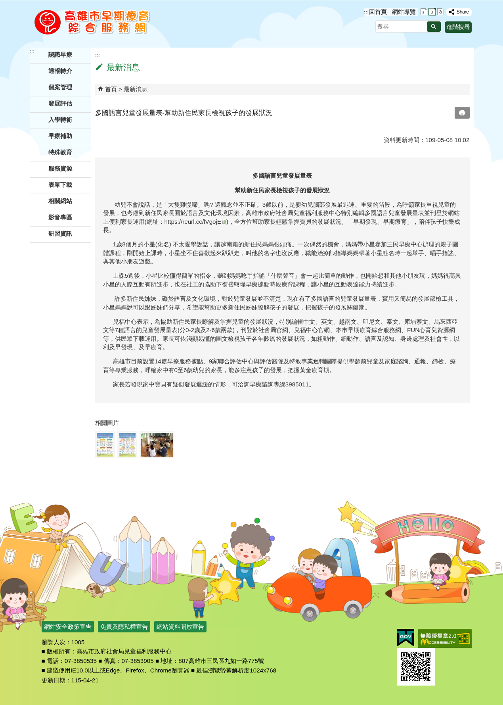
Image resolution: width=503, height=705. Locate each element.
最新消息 (135, 89)
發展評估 (60, 103)
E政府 (405, 638)
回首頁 (378, 11)
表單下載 (60, 184)
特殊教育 (60, 152)
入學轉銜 (60, 119)
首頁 (111, 89)
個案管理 (60, 87)
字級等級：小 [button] (424, 11)
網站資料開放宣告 (180, 626)
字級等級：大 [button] (440, 11)
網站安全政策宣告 (68, 626)
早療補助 (60, 136)
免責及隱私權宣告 (124, 626)
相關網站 (60, 201)
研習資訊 (60, 233)
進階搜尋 (458, 26)
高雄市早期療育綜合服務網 (92, 22)
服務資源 (60, 168)
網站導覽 (404, 11)
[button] (434, 26)
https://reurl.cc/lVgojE (195, 221)
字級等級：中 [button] (432, 11)
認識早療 (60, 54)
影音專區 (60, 217)
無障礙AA (445, 638)
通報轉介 (60, 70)
